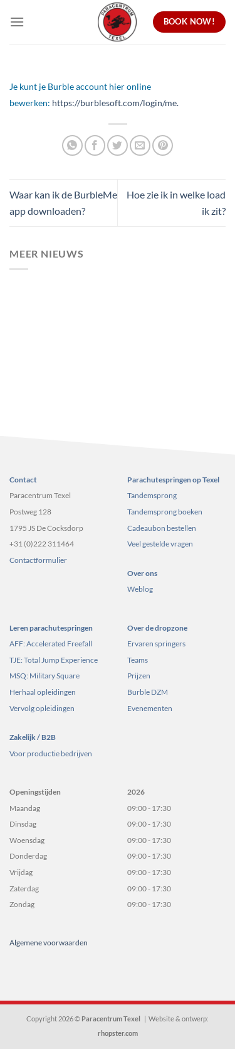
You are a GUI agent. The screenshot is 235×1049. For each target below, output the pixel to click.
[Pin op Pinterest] (162, 145)
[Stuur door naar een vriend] (140, 145)
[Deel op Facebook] (95, 145)
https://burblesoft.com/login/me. (115, 102)
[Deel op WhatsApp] (72, 145)
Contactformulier (38, 560)
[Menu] (16, 21)
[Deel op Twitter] (117, 145)
